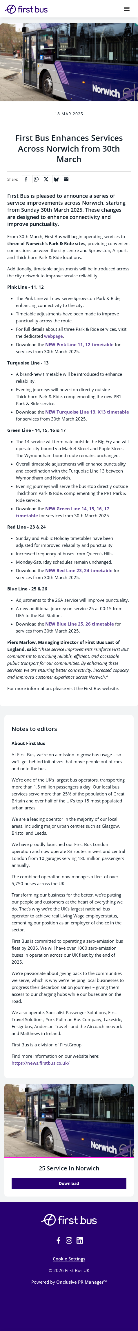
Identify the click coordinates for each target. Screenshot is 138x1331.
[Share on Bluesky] (56, 179)
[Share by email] (66, 179)
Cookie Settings (69, 1259)
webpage (53, 336)
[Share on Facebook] (26, 179)
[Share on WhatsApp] (36, 179)
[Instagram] (69, 1240)
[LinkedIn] (80, 1240)
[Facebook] (58, 1240)
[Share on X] (46, 179)
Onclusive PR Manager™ (81, 1282)
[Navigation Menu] (127, 9)
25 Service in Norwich (69, 1168)
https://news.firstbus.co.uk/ (41, 1063)
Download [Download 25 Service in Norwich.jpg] (69, 1183)
